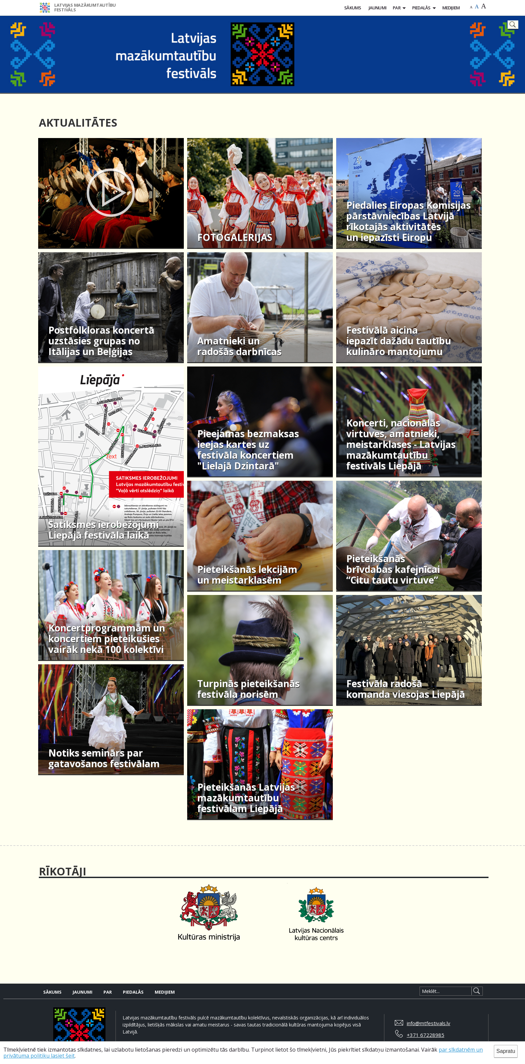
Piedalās (421, 8)
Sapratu (506, 1051)
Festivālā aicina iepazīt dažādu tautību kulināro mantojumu (398, 341)
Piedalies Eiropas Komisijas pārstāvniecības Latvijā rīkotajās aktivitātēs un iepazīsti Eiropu (408, 221)
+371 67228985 (425, 1035)
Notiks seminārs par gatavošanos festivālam (104, 758)
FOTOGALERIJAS (234, 237)
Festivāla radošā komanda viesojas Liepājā (405, 689)
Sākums (352, 8)
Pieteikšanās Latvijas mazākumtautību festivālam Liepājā (246, 798)
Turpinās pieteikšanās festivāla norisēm (248, 689)
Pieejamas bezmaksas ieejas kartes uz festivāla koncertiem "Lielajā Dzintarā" (248, 449)
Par (396, 8)
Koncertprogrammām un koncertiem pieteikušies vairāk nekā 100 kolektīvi (106, 639)
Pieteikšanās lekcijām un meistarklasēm (247, 575)
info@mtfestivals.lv (428, 1023)
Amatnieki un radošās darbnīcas (239, 346)
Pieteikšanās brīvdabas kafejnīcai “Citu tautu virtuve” (393, 569)
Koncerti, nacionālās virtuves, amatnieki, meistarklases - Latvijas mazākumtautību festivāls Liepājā (401, 444)
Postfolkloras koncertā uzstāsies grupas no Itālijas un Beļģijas (101, 341)
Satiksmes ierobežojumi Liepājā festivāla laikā (103, 530)
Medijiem (451, 8)
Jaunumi (378, 8)
